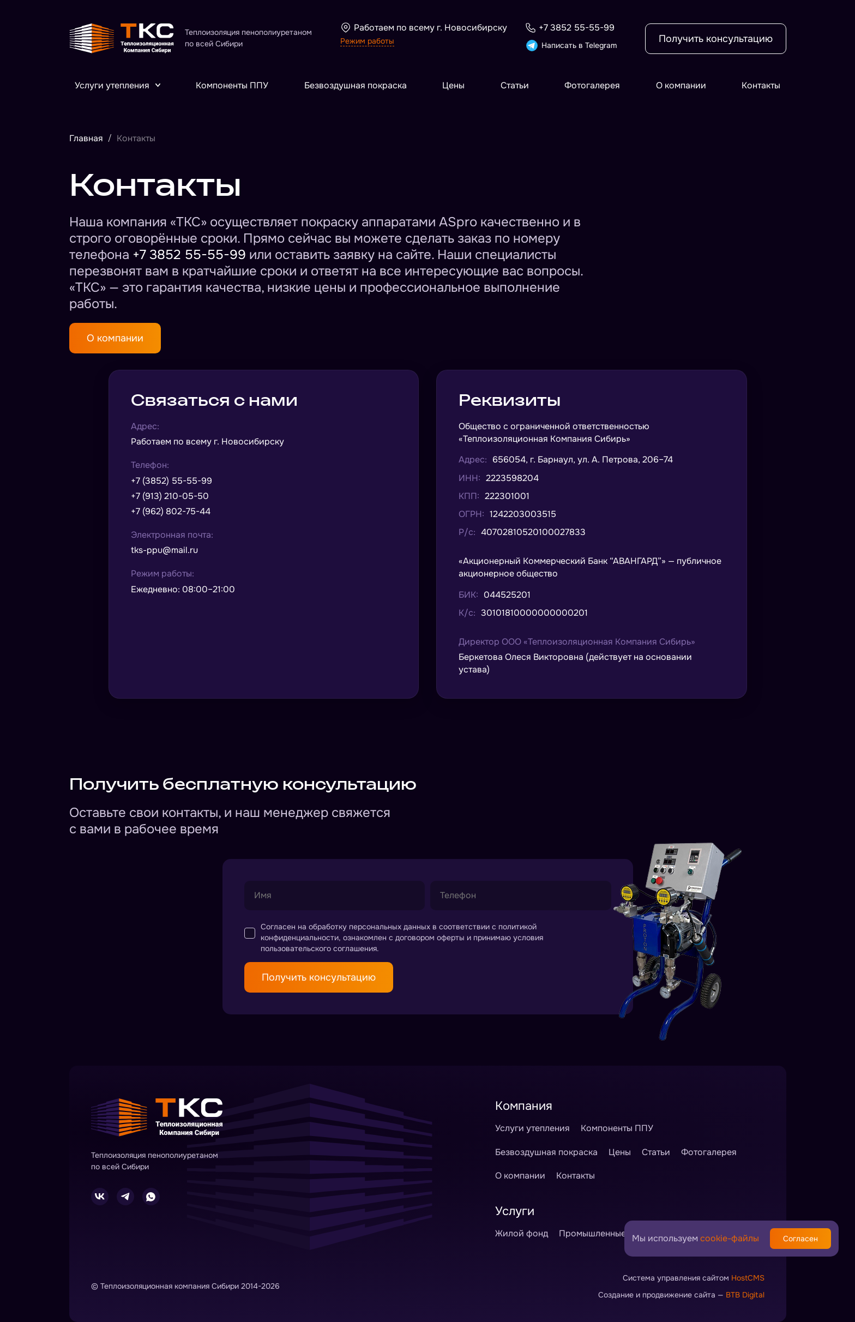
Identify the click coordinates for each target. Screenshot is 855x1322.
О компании (681, 85)
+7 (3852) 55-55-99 (171, 480)
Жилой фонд (521, 1233)
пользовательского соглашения (319, 948)
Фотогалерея (592, 85)
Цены (453, 85)
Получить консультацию (716, 39)
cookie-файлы (729, 1238)
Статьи (515, 85)
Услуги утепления (117, 85)
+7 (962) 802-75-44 (170, 511)
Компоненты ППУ (232, 85)
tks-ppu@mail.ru (164, 550)
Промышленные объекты (611, 1233)
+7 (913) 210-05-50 (170, 496)
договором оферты (430, 937)
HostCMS (747, 1278)
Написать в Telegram (571, 45)
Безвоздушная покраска (355, 85)
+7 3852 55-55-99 (570, 27)
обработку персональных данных (369, 927)
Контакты (761, 85)
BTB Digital (745, 1295)
